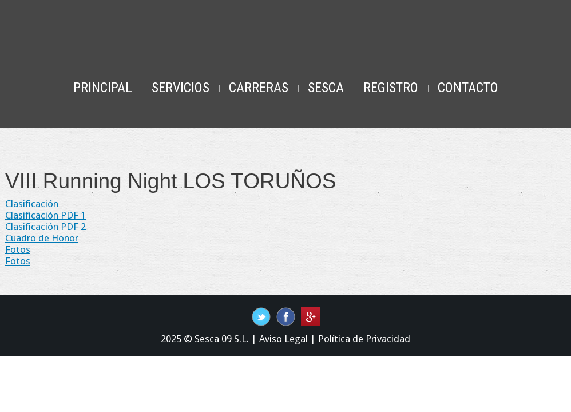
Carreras (258, 87)
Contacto (468, 87)
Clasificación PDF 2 (45, 226)
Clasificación (31, 203)
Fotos (17, 249)
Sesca (326, 87)
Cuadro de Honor (41, 238)
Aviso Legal (283, 338)
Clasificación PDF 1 (45, 215)
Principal (102, 87)
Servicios (180, 87)
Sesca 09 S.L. (222, 338)
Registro (390, 87)
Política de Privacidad (364, 338)
